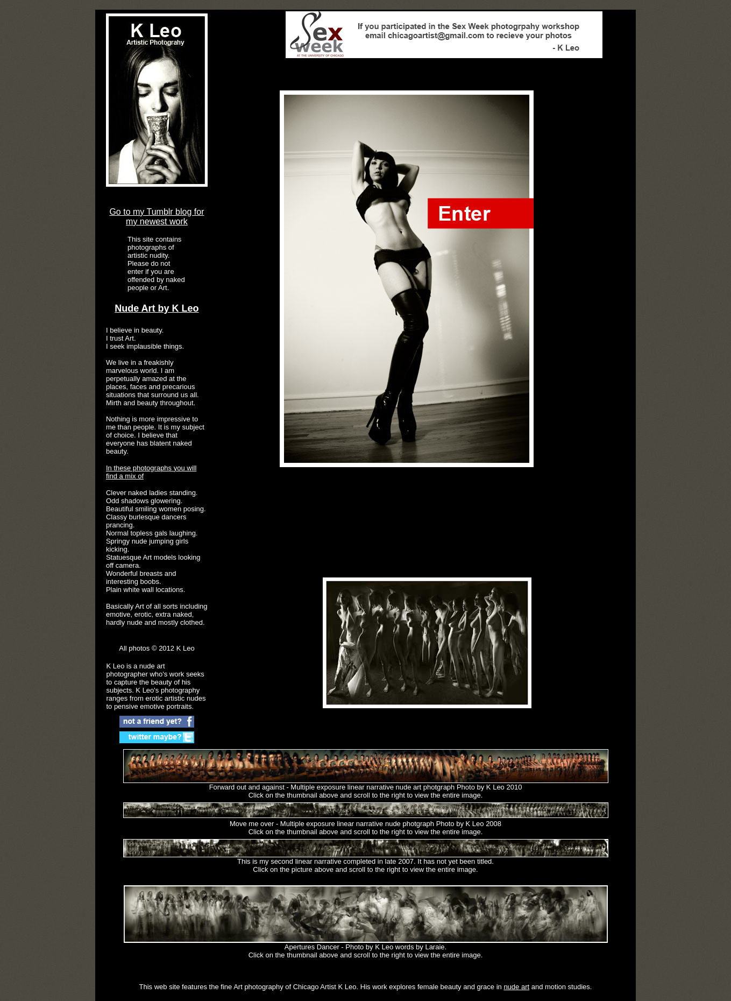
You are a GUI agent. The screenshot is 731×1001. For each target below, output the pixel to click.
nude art (516, 987)
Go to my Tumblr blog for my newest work (156, 216)
